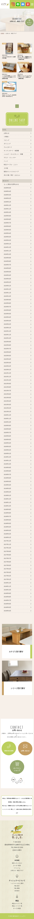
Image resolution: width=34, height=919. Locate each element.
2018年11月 (7, 502)
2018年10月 (7, 506)
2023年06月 (7, 310)
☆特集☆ (6, 136)
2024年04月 (7, 275)
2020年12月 (7, 415)
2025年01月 (7, 244)
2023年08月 (7, 303)
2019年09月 (7, 467)
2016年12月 (7, 583)
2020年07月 (7, 432)
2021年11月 (7, 376)
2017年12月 (7, 541)
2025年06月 (7, 226)
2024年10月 (7, 254)
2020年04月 (7, 443)
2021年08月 (7, 387)
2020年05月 (7, 439)
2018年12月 (7, 499)
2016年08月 (7, 597)
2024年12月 (7, 247)
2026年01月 (7, 202)
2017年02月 (7, 576)
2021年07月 (7, 390)
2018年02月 (7, 534)
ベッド (6, 161)
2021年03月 (7, 404)
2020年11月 (7, 418)
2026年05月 (7, 188)
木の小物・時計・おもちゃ (12, 175)
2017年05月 (7, 565)
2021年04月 (7, 401)
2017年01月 (7, 579)
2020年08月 (7, 429)
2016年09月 (7, 593)
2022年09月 (7, 341)
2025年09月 (7, 216)
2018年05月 (7, 523)
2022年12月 (7, 331)
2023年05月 (7, 313)
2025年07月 (7, 223)
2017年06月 (7, 562)
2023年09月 (7, 299)
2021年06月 (7, 394)
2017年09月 (7, 551)
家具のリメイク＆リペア (11, 171)
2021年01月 (7, 411)
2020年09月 (7, 425)
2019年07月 (7, 474)
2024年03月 (7, 278)
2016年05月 (7, 607)
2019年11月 (7, 460)
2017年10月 (7, 548)
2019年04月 (7, 485)
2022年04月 (7, 359)
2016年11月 (7, 586)
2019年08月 (7, 471)
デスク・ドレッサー (10, 157)
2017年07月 (7, 558)
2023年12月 (7, 289)
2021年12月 (7, 373)
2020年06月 (7, 436)
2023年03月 (7, 320)
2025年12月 (7, 205)
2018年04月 (7, 527)
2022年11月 (7, 334)
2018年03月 (7, 530)
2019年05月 (7, 481)
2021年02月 (7, 408)
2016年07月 (7, 600)
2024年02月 (7, 282)
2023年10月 (7, 296)
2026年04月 (7, 191)
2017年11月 (7, 544)
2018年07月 (7, 516)
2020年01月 (7, 453)
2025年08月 (7, 219)
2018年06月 (7, 520)
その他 (6, 168)
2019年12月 (7, 457)
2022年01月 (7, 369)
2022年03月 (7, 362)
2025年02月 (7, 240)
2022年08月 (7, 345)
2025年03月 (7, 237)
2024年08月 (7, 261)
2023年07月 (7, 306)
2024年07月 (7, 264)
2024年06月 (7, 268)
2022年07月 (7, 348)
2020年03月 (7, 446)
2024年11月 (7, 250)
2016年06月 (7, 603)
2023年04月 (7, 317)
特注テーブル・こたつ (10, 164)
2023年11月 (7, 292)
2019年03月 (7, 488)
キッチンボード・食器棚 (11, 150)
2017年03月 (7, 572)
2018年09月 (7, 509)
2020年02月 (7, 450)
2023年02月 (7, 324)
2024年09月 (7, 257)
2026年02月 (7, 198)
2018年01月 (7, 537)
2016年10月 (7, 590)
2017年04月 (7, 569)
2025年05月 (7, 230)
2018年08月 (7, 513)
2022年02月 (7, 366)
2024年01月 (7, 285)
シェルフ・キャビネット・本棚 (13, 154)
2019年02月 (7, 492)
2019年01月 (7, 495)
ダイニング (7, 143)
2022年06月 (7, 352)
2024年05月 (7, 271)
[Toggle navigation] (32, 4)
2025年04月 (7, 233)
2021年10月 (7, 380)
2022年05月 (7, 355)
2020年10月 (7, 422)
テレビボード (8, 147)
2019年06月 (7, 478)
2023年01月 (7, 327)
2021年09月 (7, 383)
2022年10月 (7, 338)
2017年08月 (7, 555)
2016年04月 (7, 610)
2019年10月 (7, 464)
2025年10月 (7, 212)
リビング (6, 140)
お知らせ (6, 133)
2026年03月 (7, 195)
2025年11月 (7, 209)
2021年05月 (7, 397)
